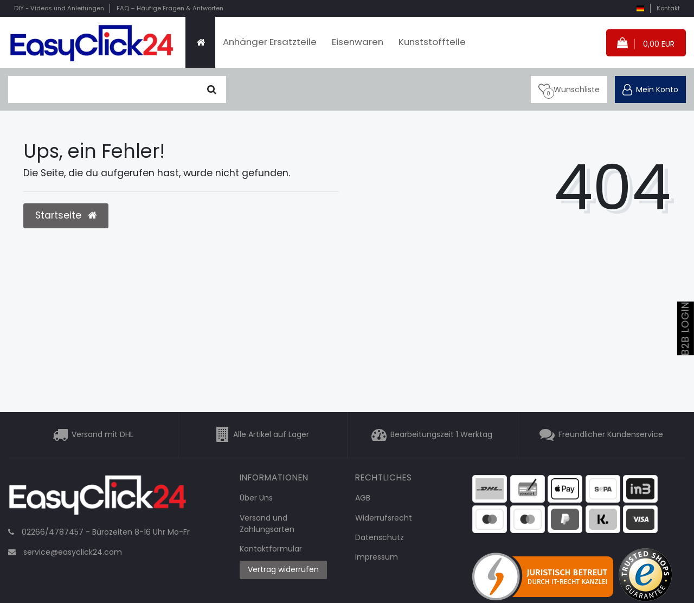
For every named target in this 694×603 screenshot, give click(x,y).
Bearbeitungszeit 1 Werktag (441, 434)
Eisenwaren (357, 41)
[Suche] (212, 89)
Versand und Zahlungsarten (267, 523)
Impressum (376, 556)
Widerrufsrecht (383, 517)
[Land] (640, 8)
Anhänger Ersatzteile (270, 41)
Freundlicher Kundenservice (610, 434)
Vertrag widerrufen (283, 569)
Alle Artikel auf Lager (271, 434)
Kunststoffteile (432, 41)
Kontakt (668, 8)
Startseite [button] (66, 215)
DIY (59, 8)
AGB (362, 497)
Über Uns (256, 497)
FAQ (170, 8)
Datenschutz (379, 537)
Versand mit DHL (102, 434)
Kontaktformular (271, 548)
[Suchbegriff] (103, 89)
